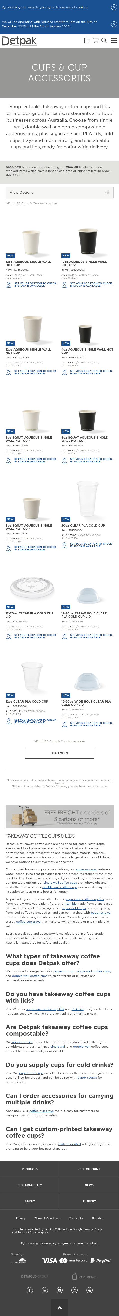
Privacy (21, 1218)
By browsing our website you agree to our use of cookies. (59, 1243)
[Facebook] (30, 1290)
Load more (59, 753)
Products (30, 1169)
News (89, 1185)
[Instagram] (74, 1290)
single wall (58, 1046)
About (30, 1201)
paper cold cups (74, 908)
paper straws (100, 912)
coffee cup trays (28, 921)
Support (89, 1201)
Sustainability (30, 1185)
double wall (81, 1046)
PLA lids (70, 903)
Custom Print (89, 1169)
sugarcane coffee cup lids (85, 899)
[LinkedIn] (45, 1290)
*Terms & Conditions (47, 1218)
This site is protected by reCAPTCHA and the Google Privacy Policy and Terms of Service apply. (57, 1231)
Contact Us (76, 1218)
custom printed (69, 1144)
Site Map (97, 1218)
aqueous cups (86, 869)
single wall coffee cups (60, 882)
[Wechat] (89, 1290)
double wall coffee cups (59, 887)
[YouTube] (60, 1290)
